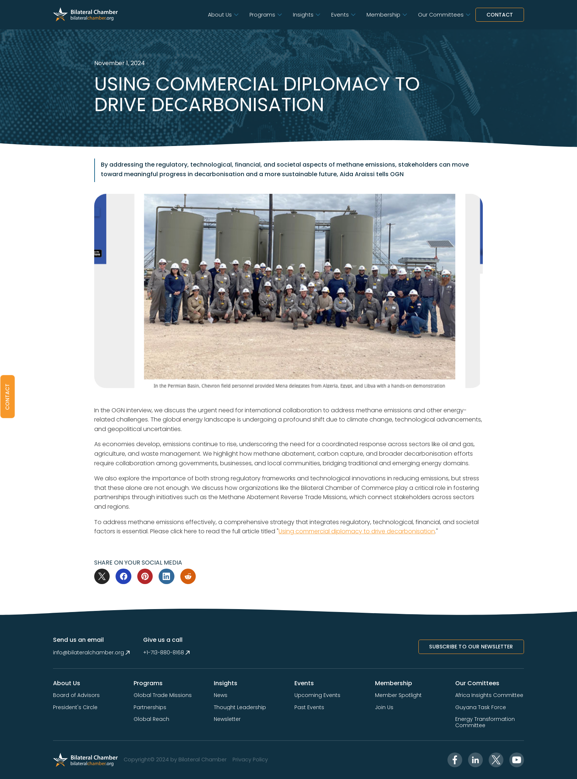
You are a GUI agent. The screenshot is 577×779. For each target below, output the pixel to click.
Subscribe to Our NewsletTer (471, 646)
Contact (499, 14)
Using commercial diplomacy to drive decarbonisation (357, 531)
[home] (85, 15)
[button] (223, 15)
